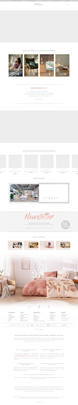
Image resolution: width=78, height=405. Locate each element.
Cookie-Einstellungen (24, 321)
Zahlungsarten (36, 316)
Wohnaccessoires (12, 317)
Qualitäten (10, 318)
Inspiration (67, 9)
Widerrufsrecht (36, 317)
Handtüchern (47, 369)
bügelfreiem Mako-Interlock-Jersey (21, 355)
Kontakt (21, 319)
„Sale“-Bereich (44, 386)
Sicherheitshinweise (23, 320)
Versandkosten (41, 329)
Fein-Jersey (56, 353)
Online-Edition (59, 9)
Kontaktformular (64, 320)
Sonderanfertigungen (24, 314)
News (9, 320)
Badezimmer (42, 9)
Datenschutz (36, 320)
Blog (9, 321)
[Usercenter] (66, 4)
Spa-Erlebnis (52, 370)
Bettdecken (35, 367)
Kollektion (10, 315)
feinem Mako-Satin (35, 353)
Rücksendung (36, 318)
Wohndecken (33, 377)
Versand (35, 315)
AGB (34, 314)
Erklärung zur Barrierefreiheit (39, 321)
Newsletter (22, 316)
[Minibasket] (69, 4)
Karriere (10, 319)
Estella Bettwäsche (27, 353)
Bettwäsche (11, 9)
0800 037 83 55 (67, 0)
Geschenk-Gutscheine (24, 317)
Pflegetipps (22, 315)
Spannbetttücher (19, 9)
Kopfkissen (15, 369)
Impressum (35, 319)
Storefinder (22, 318)
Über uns (10, 314)
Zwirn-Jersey (52, 353)
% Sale (53, 9)
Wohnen (48, 9)
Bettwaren (27, 9)
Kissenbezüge (35, 9)
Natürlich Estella (12, 316)
